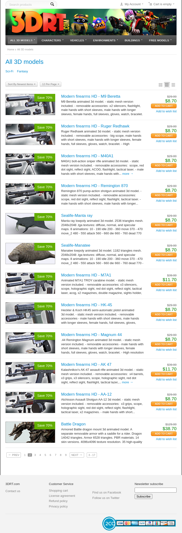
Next (76, 455)
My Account (133, 4)
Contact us (12, 491)
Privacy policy (58, 506)
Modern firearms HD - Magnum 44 (91, 334)
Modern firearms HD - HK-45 (86, 305)
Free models (160, 40)
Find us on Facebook (106, 492)
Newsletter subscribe (149, 484)
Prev (13, 455)
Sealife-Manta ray (76, 215)
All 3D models (22, 40)
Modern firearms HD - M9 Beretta (90, 96)
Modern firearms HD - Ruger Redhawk (95, 126)
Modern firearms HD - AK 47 (86, 364)
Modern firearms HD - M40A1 (87, 156)
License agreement (62, 496)
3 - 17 (91, 455)
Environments (105, 40)
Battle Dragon (73, 424)
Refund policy (58, 501)
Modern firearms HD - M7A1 (86, 275)
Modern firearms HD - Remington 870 (94, 185)
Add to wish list (166, 111)
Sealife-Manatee (75, 245)
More (127, 173)
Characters (53, 40)
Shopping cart (58, 490)
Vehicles (78, 40)
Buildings (133, 40)
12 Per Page (50, 84)
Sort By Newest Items (22, 84)
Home (10, 49)
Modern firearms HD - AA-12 (86, 394)
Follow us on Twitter (106, 498)
